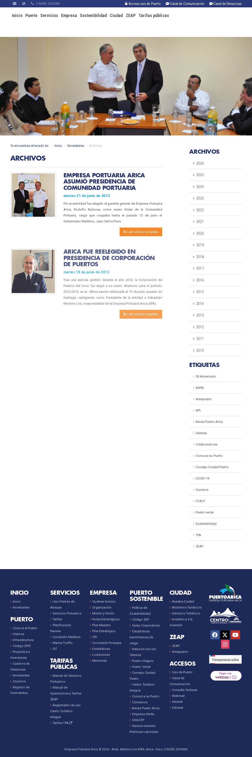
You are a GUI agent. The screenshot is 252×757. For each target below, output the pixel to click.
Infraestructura (23, 640)
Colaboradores (206, 444)
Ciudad (116, 15)
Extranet (178, 707)
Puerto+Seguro (143, 661)
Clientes (201, 433)
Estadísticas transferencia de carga (141, 637)
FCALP (200, 501)
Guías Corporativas (146, 625)
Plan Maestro (101, 625)
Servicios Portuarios (67, 613)
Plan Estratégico (104, 631)
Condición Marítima (67, 637)
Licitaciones (101, 655)
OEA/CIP (138, 720)
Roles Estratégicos (106, 619)
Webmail (178, 696)
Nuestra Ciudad (183, 601)
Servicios (49, 15)
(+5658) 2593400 (45, 3)
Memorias (99, 660)
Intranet (177, 702)
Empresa (69, 15)
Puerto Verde (141, 667)
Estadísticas (101, 649)
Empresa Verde (143, 714)
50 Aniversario (206, 376)
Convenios (139, 702)
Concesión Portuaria (106, 643)
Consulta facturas (185, 690)
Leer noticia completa (141, 232)
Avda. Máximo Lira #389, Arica (132, 749)
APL (198, 410)
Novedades (75, 146)
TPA (198, 535)
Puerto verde (205, 512)
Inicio (17, 15)
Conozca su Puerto (209, 456)
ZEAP (131, 15)
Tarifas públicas (154, 15)
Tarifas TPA (63, 723)
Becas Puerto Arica (209, 422)
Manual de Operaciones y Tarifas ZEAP (65, 693)
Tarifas (58, 619)
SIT (55, 649)
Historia (18, 634)
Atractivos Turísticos (187, 607)
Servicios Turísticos (186, 613)
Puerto (31, 15)
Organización (101, 607)
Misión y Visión (103, 613)
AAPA (200, 388)
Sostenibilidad (93, 15)
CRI (94, 637)
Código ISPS (22, 646)
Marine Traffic (63, 643)
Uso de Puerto (182, 672)
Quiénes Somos (103, 601)
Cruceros (202, 490)
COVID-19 (202, 478)
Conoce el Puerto (25, 628)
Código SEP (140, 619)
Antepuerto (204, 399)
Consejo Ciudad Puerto (212, 467)
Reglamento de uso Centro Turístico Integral (65, 711)
